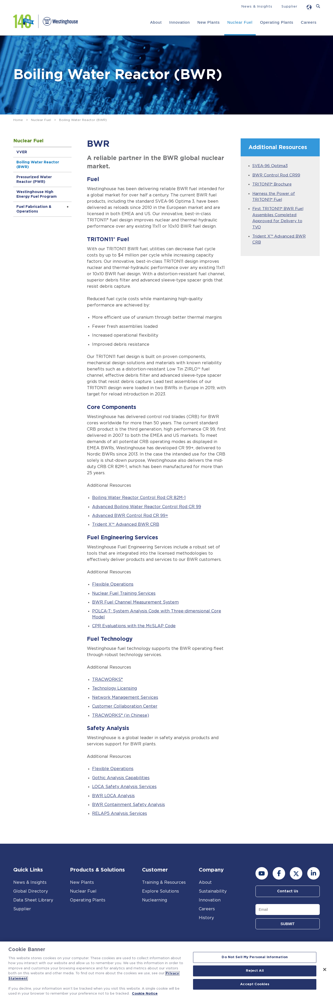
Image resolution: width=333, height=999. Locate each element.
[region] (166, 970)
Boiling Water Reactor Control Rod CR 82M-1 (139, 498)
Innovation (179, 22)
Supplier (289, 6)
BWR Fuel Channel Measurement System (135, 602)
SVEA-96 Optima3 (270, 166)
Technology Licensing (114, 688)
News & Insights (256, 6)
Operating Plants (276, 22)
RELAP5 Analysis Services (119, 813)
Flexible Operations (112, 584)
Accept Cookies (254, 984)
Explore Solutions (160, 891)
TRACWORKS (107, 679)
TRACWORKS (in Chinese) (120, 715)
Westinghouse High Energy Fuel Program (36, 194)
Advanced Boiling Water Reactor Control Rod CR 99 (146, 507)
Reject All (255, 970)
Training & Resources (164, 882)
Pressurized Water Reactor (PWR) (34, 179)
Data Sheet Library (33, 900)
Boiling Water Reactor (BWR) (37, 165)
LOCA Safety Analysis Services (124, 787)
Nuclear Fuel (240, 22)
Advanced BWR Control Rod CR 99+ (130, 516)
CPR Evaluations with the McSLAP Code (134, 626)
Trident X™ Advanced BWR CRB (125, 524)
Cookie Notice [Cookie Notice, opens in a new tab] (145, 993)
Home (18, 119)
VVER (21, 152)
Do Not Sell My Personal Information (255, 957)
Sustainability (213, 891)
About (156, 22)
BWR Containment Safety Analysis (128, 805)
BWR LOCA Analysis (113, 796)
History (206, 918)
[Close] (324, 969)
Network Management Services (125, 697)
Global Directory (30, 891)
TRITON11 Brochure (272, 184)
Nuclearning (154, 900)
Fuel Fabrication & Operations (33, 209)
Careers (308, 22)
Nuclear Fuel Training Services (124, 593)
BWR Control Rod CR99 (276, 175)
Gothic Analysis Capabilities (121, 778)
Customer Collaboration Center (124, 706)
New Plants (208, 22)
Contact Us (287, 891)
